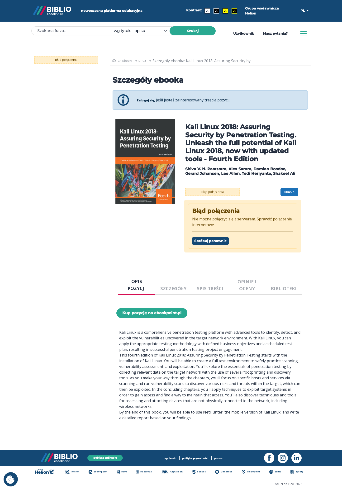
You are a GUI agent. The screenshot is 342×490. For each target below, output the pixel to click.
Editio (278, 472)
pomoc (228, 457)
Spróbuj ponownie (210, 241)
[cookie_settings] (11, 479)
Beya (124, 472)
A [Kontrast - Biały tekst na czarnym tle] (215, 11)
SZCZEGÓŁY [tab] (173, 288)
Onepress (227, 472)
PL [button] (303, 11)
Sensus (202, 472)
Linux (147, 60)
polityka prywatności (196, 457)
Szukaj (193, 31)
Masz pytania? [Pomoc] (275, 33)
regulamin (162, 457)
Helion (74, 472)
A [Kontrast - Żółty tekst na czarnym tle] (233, 11)
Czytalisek (174, 472)
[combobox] (143, 31)
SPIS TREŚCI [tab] (210, 288)
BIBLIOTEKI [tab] (284, 288)
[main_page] (114, 60)
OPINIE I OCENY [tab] (247, 285)
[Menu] (303, 33)
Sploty (299, 472)
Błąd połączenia (66, 59)
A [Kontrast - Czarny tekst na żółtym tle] (224, 11)
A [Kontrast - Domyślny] (205, 11)
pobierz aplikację (105, 457)
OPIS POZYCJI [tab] (137, 284)
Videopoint (254, 472)
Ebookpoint (101, 472)
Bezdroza (146, 472)
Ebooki (130, 60)
